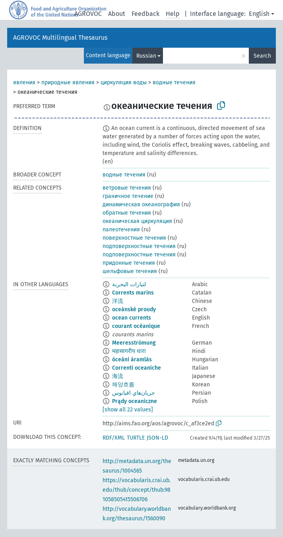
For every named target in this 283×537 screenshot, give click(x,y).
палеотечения (121, 229)
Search (262, 55)
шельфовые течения (130, 271)
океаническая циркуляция (137, 221)
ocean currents (131, 317)
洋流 (117, 301)
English (259, 13)
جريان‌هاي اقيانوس (133, 393)
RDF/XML (114, 437)
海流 (117, 376)
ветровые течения (127, 187)
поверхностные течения (134, 238)
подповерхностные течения (139, 246)
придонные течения (129, 263)
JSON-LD (157, 437)
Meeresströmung (134, 342)
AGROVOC (88, 13)
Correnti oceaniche (136, 367)
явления (24, 82)
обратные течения (127, 212)
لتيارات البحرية (129, 284)
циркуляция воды (124, 82)
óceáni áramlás (132, 359)
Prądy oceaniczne (134, 401)
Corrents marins (133, 292)
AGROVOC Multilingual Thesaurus (60, 37)
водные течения (174, 82)
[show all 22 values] (128, 409)
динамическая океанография (141, 204)
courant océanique (136, 326)
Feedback (145, 13)
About (116, 13)
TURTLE (136, 437)
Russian (146, 55)
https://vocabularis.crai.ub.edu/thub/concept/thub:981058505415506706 (137, 490)
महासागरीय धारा (129, 351)
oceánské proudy (134, 309)
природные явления (68, 82)
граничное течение (128, 196)
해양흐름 (123, 384)
